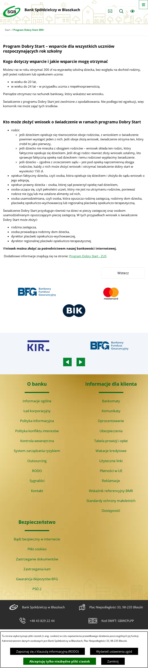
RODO (37, 470)
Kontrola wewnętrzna (37, 440)
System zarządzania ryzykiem (37, 450)
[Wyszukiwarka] (121, 11)
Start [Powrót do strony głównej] (7, 30)
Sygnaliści (37, 480)
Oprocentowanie (111, 420)
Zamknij (113, 661)
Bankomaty (111, 401)
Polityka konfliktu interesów (37, 431)
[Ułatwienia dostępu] (132, 11)
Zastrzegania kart (37, 569)
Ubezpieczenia (111, 431)
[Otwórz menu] (143, 4)
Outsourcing (37, 460)
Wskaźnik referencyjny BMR (111, 490)
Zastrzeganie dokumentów (37, 559)
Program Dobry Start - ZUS (87, 256)
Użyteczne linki (111, 460)
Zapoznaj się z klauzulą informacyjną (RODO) (47, 651)
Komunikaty (111, 411)
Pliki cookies (37, 549)
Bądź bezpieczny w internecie (37, 539)
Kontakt (37, 490)
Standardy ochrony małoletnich (110, 500)
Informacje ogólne (37, 401)
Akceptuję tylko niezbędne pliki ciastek (59, 661)
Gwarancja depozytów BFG (37, 579)
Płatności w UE (111, 470)
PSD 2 (37, 588)
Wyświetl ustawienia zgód (114, 651)
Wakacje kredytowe (111, 450)
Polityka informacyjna (37, 420)
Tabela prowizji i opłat (111, 440)
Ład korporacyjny (37, 411)
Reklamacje (111, 480)
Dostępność (111, 510)
